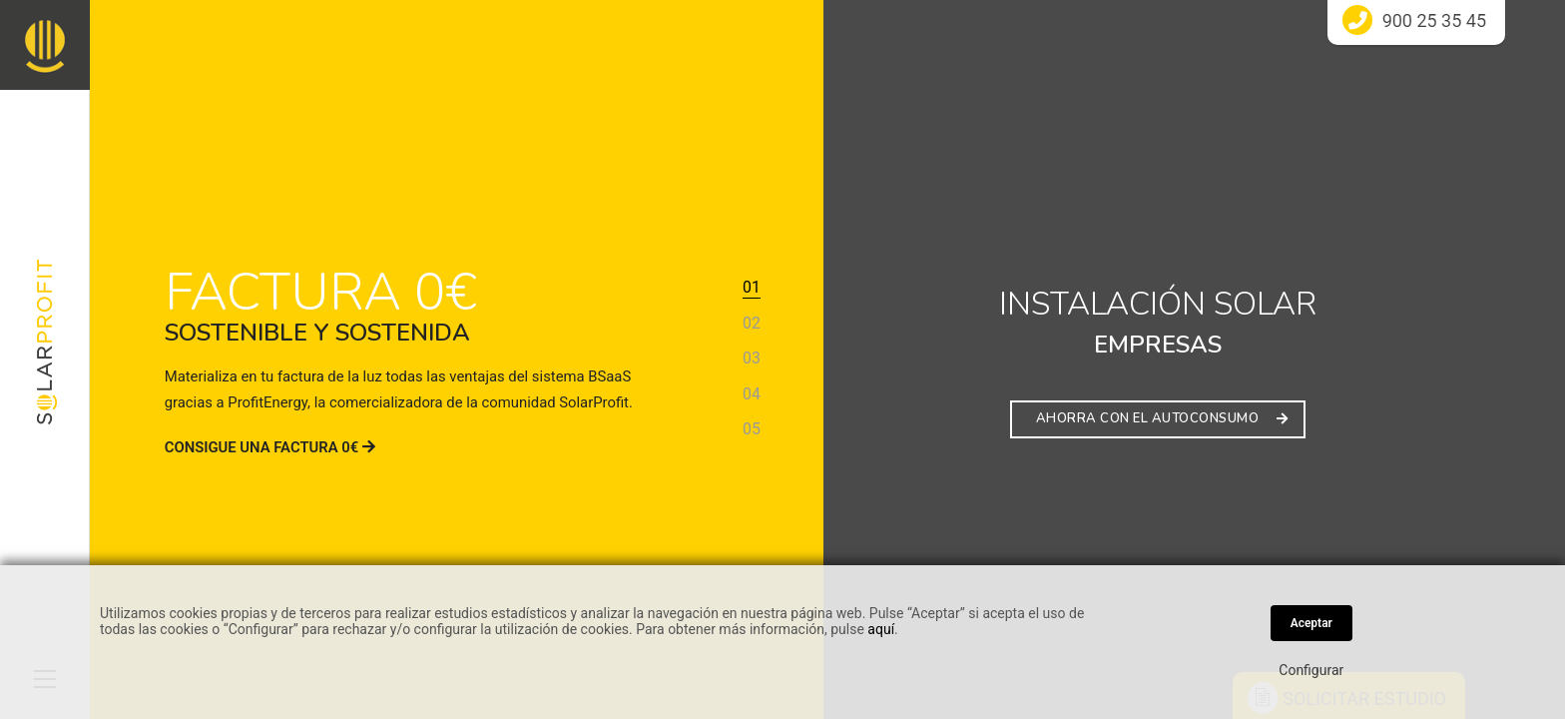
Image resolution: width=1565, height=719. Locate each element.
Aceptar (1311, 623)
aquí (880, 629)
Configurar (1311, 670)
